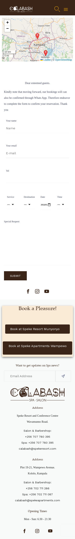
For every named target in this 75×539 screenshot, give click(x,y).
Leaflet (45, 59)
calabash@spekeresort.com (37, 448)
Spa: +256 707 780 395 (37, 442)
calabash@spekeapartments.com (37, 500)
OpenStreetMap (63, 59)
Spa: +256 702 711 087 (37, 494)
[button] (46, 53)
